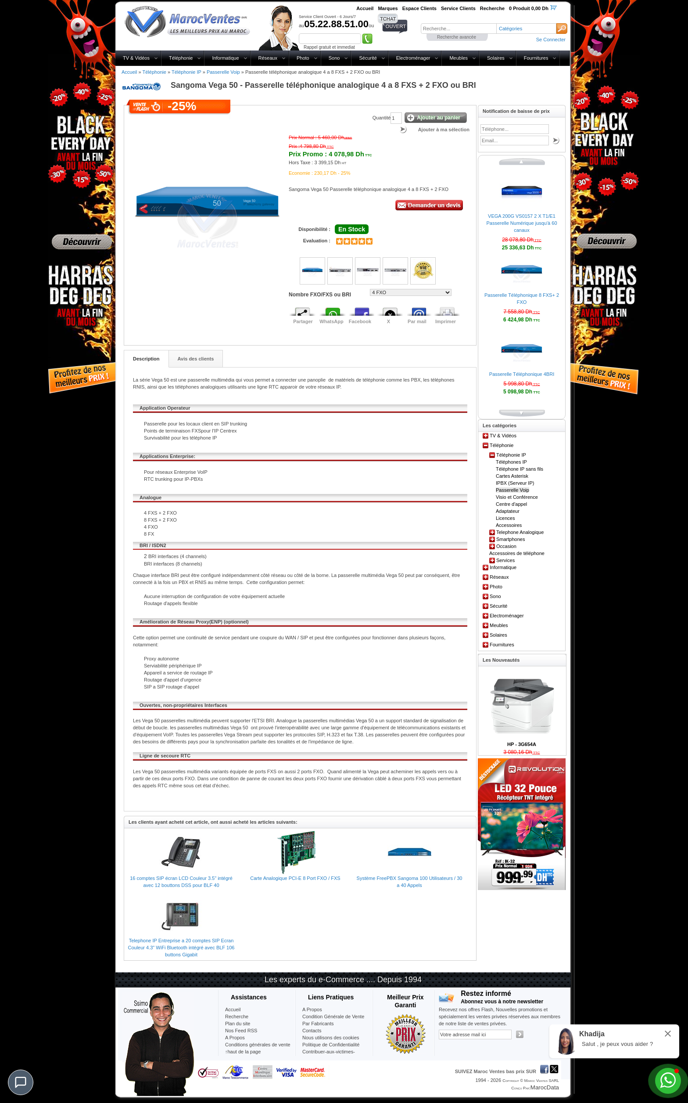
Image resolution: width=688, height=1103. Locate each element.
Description (146, 358)
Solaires (496, 58)
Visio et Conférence (517, 497)
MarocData (544, 1087)
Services (505, 560)
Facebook (360, 321)
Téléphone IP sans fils (519, 469)
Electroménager (413, 58)
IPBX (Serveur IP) (515, 483)
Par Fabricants (318, 1023)
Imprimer (445, 321)
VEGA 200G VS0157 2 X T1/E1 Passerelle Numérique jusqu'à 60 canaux (521, 223)
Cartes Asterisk (512, 476)
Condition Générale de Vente (333, 1016)
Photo (303, 58)
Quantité (382, 117)
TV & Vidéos (136, 58)
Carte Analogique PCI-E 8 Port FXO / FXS (295, 878)
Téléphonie (181, 58)
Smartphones (510, 539)
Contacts (311, 1030)
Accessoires (509, 525)
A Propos (312, 1009)
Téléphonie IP (186, 72)
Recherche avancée (456, 37)
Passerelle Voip (223, 72)
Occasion (506, 546)
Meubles (458, 58)
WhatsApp (331, 321)
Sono (334, 58)
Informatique (225, 58)
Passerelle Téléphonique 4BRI (521, 374)
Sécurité (367, 58)
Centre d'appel (511, 504)
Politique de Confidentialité (330, 1044)
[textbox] (458, 28)
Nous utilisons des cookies (330, 1037)
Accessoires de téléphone (517, 553)
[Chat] (20, 1082)
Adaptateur (508, 511)
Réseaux (267, 58)
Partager (303, 321)
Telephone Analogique (520, 532)
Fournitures (536, 58)
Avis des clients (196, 358)
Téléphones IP (511, 462)
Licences (505, 518)
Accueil (129, 72)
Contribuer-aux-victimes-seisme (328, 1055)
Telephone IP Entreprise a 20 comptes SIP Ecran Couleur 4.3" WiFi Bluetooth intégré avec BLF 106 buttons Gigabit (181, 947)
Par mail (417, 321)
